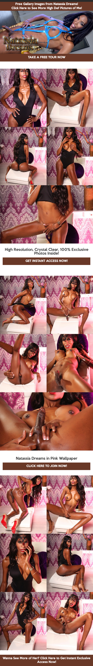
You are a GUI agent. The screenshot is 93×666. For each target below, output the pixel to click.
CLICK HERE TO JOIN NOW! (46, 466)
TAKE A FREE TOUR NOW (46, 57)
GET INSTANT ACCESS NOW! (46, 261)
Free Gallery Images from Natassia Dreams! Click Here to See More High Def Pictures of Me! (46, 6)
